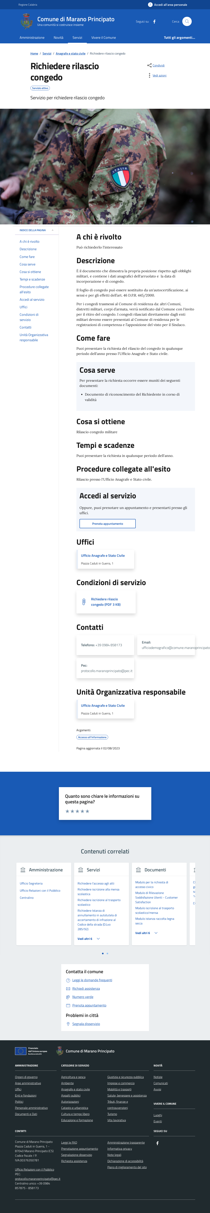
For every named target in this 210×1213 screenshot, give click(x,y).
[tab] (103, 953)
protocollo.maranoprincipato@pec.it (37, 1178)
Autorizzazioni (70, 1101)
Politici (19, 1101)
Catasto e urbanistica (74, 1107)
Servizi (77, 37)
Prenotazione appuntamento (79, 1148)
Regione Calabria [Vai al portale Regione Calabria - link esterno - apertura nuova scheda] (27, 5)
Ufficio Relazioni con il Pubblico (34, 1169)
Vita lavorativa (116, 1120)
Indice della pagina (37, 230)
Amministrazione (32, 37)
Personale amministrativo (31, 1107)
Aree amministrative (28, 1083)
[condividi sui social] (155, 65)
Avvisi (157, 1089)
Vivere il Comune (103, 37)
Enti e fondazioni (25, 1095)
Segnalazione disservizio (76, 1154)
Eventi (158, 1121)
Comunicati (161, 1083)
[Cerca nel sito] (187, 21)
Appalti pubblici (70, 1095)
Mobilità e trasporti (119, 1089)
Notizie (158, 1077)
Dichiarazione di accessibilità (125, 1161)
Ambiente (67, 1083)
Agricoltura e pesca (73, 1077)
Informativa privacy (119, 1148)
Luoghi (158, 1115)
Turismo (112, 1114)
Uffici (18, 1089)
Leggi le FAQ (69, 1142)
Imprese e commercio (121, 1083)
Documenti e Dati (26, 1114)
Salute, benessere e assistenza (127, 1095)
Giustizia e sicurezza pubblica (125, 1077)
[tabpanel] (44, 906)
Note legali (114, 1154)
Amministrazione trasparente (126, 1142)
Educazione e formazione (77, 1120)
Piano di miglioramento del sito (127, 1167)
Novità (58, 37)
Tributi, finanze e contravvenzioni (117, 1104)
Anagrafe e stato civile (75, 1089)
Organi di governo (26, 1077)
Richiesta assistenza (74, 1161)
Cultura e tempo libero (75, 1114)
